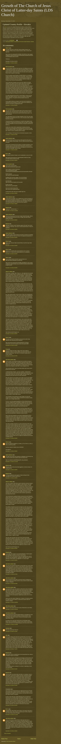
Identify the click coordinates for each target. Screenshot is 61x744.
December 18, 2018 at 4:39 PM (11, 193)
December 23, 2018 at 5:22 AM (11, 685)
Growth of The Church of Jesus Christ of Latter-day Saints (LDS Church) (27, 10)
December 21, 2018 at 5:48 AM (11, 451)
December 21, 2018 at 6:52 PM (11, 548)
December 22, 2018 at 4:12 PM (11, 631)
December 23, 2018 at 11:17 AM (12, 714)
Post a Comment (7, 733)
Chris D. (7, 47)
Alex (6, 635)
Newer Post (4, 738)
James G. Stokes (9, 271)
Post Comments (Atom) (10, 741)
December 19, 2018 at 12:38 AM (12, 210)
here (6, 26)
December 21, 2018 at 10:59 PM (12, 609)
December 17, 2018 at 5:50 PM (11, 105)
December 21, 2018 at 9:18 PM (11, 560)
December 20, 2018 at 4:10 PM (11, 345)
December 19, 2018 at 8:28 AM (11, 219)
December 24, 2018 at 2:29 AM (11, 730)
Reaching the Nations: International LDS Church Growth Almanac (18, 41)
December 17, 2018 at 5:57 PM (11, 134)
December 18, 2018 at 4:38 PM (11, 160)
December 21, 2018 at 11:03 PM (12, 624)
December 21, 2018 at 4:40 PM (11, 469)
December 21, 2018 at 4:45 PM (11, 477)
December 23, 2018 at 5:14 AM (11, 668)
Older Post (33, 738)
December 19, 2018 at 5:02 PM (11, 237)
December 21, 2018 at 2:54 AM (11, 438)
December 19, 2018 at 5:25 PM (11, 245)
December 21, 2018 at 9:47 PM (11, 583)
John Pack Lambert (9, 359)
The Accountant (9, 66)
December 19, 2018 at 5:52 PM (11, 253)
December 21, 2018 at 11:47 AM (12, 461)
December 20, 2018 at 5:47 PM (11, 355)
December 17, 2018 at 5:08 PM (11, 62)
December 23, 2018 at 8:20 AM (11, 705)
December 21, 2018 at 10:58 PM (12, 602)
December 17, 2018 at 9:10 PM (11, 149)
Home (19, 738)
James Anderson (9, 138)
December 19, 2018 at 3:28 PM (11, 229)
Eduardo (7, 207)
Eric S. (7, 153)
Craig (7, 349)
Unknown (7, 628)
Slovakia (32, 41)
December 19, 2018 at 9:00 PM (11, 333)
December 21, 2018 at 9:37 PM (11, 574)
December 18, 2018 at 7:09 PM (11, 203)
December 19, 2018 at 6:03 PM (11, 267)
